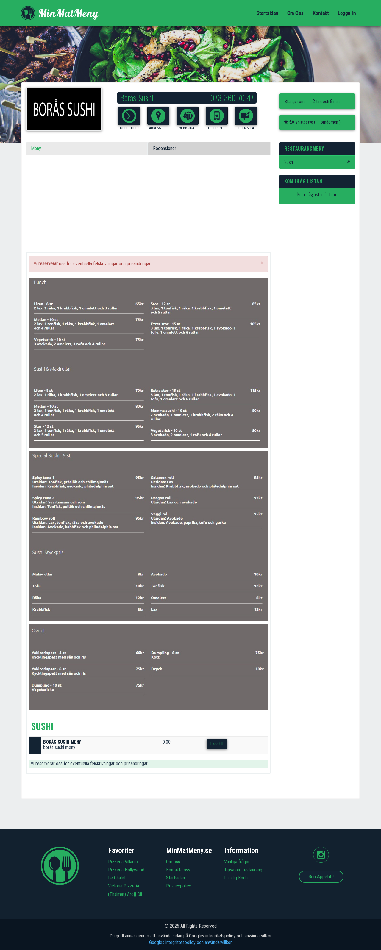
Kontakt (321, 13)
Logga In (347, 13)
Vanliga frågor (237, 862)
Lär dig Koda (236, 878)
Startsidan (267, 13)
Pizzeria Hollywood (126, 870)
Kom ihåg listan (303, 181)
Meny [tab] (36, 148)
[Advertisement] (148, 210)
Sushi (317, 162)
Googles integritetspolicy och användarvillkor (190, 942)
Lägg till (216, 744)
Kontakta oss (178, 870)
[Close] (261, 263)
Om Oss (295, 13)
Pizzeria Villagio (123, 862)
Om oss (173, 862)
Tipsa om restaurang (243, 870)
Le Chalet (117, 878)
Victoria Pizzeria (123, 886)
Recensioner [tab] (164, 148)
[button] (129, 116)
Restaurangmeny (304, 148)
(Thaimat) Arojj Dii (125, 894)
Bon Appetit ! (321, 876)
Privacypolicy (178, 886)
